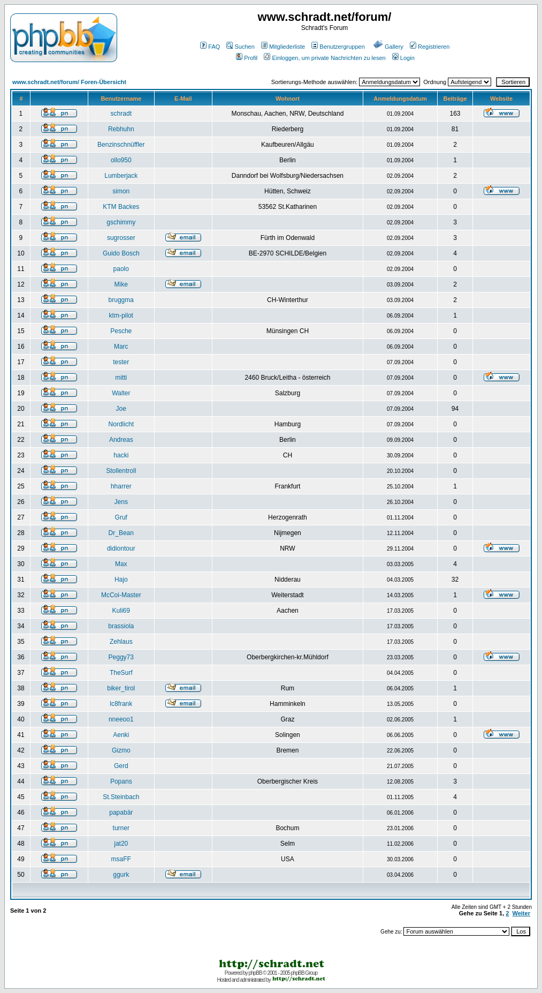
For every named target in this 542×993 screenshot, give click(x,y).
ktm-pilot (121, 315)
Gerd (121, 766)
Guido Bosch (121, 253)
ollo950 (121, 160)
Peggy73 (121, 657)
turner (121, 828)
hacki (120, 455)
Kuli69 (121, 610)
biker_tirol (121, 688)
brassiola (121, 626)
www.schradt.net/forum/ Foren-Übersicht (69, 82)
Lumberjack (121, 175)
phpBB (255, 973)
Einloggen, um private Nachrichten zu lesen (324, 58)
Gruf (121, 517)
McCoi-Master (121, 595)
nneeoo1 (121, 719)
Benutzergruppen (337, 46)
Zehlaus (121, 641)
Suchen (240, 46)
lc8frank (121, 704)
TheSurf (121, 672)
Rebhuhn (121, 129)
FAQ (210, 46)
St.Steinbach (121, 797)
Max (121, 564)
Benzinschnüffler (121, 144)
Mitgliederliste (283, 46)
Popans (121, 781)
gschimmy (120, 222)
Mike (121, 284)
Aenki (121, 735)
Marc (121, 346)
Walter (121, 393)
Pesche (121, 331)
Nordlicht (121, 424)
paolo (121, 269)
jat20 (121, 843)
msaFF (121, 859)
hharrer (121, 486)
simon (120, 191)
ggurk (121, 874)
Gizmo (121, 750)
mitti (121, 377)
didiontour (121, 548)
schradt (121, 113)
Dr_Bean (121, 533)
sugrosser (121, 238)
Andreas (121, 439)
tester (121, 362)
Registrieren (429, 46)
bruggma (121, 300)
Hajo (121, 579)
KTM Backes (121, 206)
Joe (121, 408)
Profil (246, 58)
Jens (121, 502)
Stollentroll (121, 471)
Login (403, 58)
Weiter (521, 913)
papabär (121, 812)
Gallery (388, 46)
